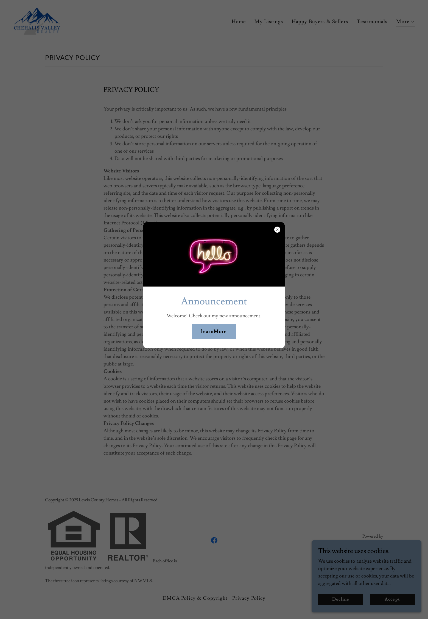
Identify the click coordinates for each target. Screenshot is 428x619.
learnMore (214, 331)
